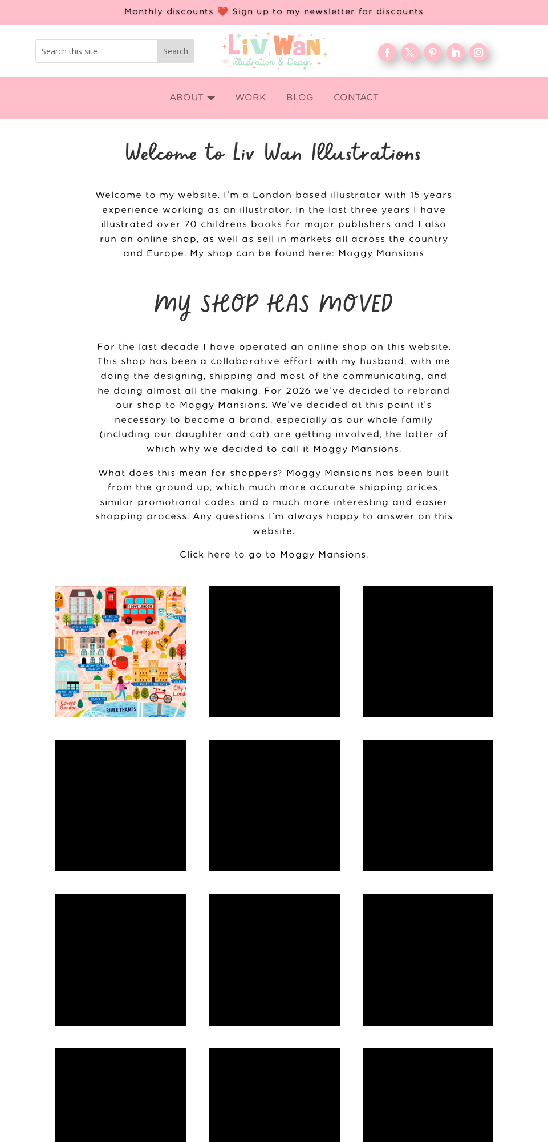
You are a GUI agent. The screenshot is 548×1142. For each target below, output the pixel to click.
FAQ (404, 993)
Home (404, 920)
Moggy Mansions (381, 253)
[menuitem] (192, 98)
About (404, 956)
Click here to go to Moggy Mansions (273, 555)
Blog (404, 975)
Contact (404, 1011)
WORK (404, 938)
